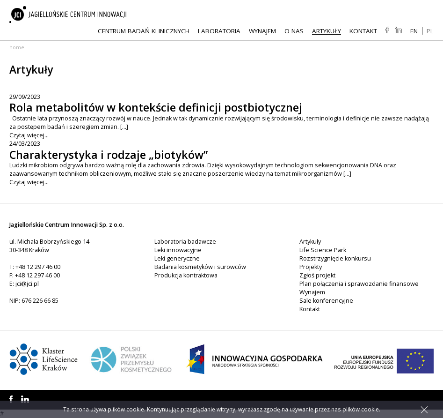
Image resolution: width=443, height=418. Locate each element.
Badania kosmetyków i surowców (200, 267)
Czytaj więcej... (29, 135)
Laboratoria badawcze (185, 242)
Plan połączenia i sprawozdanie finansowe (359, 284)
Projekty (310, 267)
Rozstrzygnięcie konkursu (335, 258)
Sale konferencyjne (326, 301)
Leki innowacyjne (178, 250)
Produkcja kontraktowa (186, 275)
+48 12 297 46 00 (37, 267)
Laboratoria (219, 31)
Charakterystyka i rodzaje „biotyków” (108, 154)
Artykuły (326, 31)
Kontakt (363, 31)
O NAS (294, 31)
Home (16, 47)
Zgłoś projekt (317, 275)
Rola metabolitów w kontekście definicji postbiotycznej (155, 107)
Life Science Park (322, 250)
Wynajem (262, 31)
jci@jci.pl (27, 284)
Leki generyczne (177, 258)
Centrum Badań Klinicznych (143, 31)
